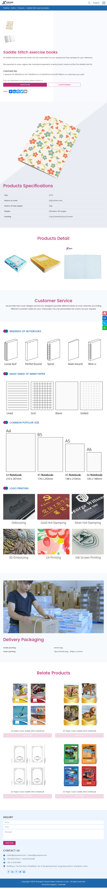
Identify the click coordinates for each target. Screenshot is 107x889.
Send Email (26, 85)
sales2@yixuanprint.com (17, 856)
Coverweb (61, 886)
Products (21, 8)
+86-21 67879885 (14, 864)
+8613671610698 (28, 860)
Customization (66, 85)
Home (13, 8)
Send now (10, 844)
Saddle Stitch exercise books (39, 8)
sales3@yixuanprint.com (40, 856)
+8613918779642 (13, 860)
